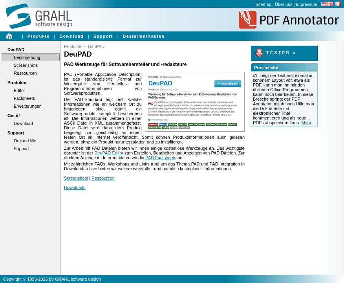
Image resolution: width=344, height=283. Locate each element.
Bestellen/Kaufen (144, 36)
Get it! (13, 115)
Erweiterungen (28, 106)
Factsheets (24, 98)
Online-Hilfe (25, 140)
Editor (19, 90)
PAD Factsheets (160, 157)
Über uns (284, 4)
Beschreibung (27, 57)
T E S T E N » (274, 52)
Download (71, 36)
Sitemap (263, 4)
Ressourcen (25, 73)
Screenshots (26, 65)
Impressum (306, 4)
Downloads (74, 187)
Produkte (38, 36)
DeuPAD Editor (108, 153)
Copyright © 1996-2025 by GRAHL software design (52, 279)
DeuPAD (15, 49)
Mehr (306, 122)
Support (103, 36)
